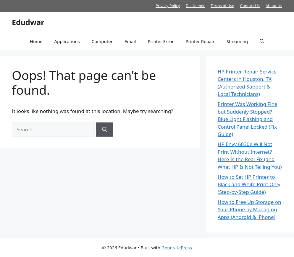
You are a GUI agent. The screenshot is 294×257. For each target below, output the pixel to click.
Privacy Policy (168, 5)
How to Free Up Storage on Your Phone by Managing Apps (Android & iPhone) (249, 209)
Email (130, 41)
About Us (274, 5)
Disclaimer (195, 5)
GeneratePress (176, 248)
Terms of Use (222, 5)
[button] (262, 41)
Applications (67, 41)
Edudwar (28, 22)
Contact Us (250, 5)
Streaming (237, 41)
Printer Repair (199, 41)
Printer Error (161, 41)
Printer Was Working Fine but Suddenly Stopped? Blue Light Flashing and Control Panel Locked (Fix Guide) (247, 119)
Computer (102, 41)
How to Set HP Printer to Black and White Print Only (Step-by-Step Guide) (249, 184)
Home (36, 41)
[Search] (104, 129)
